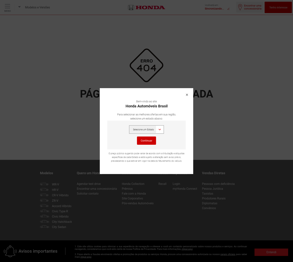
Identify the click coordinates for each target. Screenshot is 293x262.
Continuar (146, 140)
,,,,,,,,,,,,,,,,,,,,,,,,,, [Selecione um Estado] (146, 129)
